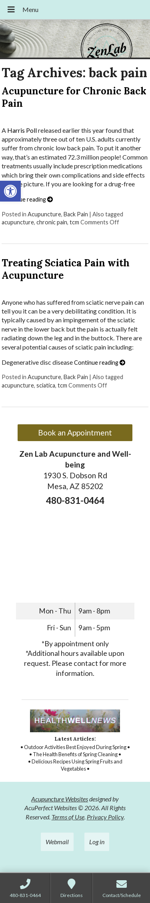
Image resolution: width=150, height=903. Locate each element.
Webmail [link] (57, 841)
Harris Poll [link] (22, 130)
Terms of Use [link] (68, 817)
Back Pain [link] (76, 214)
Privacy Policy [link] (105, 817)
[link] (10, 191)
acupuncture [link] (18, 222)
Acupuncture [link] (44, 214)
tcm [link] (74, 222)
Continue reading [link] (27, 199)
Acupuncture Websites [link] (59, 799)
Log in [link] (96, 841)
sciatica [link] (45, 385)
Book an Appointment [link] (75, 432)
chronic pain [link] (51, 222)
